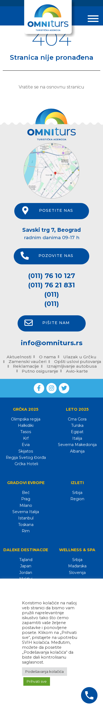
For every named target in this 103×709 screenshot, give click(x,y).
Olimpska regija (25, 419)
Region (77, 498)
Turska (77, 425)
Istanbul (26, 518)
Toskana (26, 524)
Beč (26, 492)
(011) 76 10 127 (51, 276)
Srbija (77, 492)
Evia (26, 444)
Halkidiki (26, 425)
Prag (25, 498)
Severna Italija (25, 511)
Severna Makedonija (77, 444)
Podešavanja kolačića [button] (44, 671)
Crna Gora (77, 419)
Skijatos (25, 451)
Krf (26, 438)
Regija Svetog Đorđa (26, 457)
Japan (25, 566)
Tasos (25, 431)
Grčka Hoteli (25, 463)
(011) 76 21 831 (51, 285)
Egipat (77, 431)
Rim (26, 530)
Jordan (25, 572)
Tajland (25, 559)
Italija (77, 438)
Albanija (77, 451)
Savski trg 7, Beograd (51, 230)
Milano (26, 505)
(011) (51, 294)
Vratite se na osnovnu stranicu (51, 87)
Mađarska (77, 566)
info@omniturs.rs (51, 343)
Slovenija (77, 572)
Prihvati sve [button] (37, 681)
